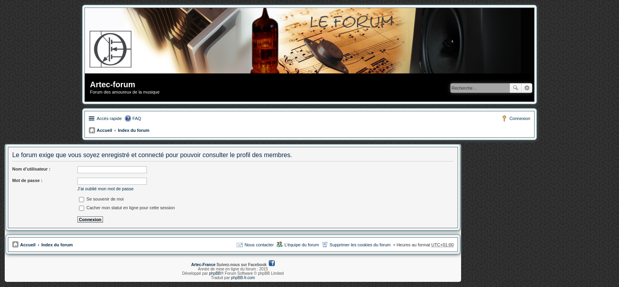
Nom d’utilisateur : (31, 169)
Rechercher (515, 88)
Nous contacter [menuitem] (259, 244)
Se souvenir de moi (101, 199)
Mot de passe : (27, 180)
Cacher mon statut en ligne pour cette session (127, 207)
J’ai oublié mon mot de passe (105, 188)
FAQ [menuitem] (137, 118)
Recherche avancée (526, 88)
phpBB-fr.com (243, 278)
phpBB (215, 273)
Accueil (104, 130)
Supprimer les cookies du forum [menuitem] (360, 244)
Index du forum (133, 130)
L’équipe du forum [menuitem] (301, 244)
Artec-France (203, 265)
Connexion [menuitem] (519, 118)
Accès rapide (109, 118)
